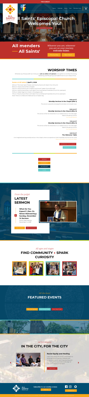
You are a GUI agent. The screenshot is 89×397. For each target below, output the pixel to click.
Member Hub (77, 8)
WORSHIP (44, 166)
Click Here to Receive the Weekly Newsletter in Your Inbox (44, 25)
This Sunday (54, 55)
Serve (65, 8)
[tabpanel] (44, 22)
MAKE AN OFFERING (69, 147)
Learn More (52, 368)
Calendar (60, 8)
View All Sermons (31, 228)
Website (74, 117)
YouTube (68, 117)
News (54, 8)
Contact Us (71, 390)
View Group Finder (45, 309)
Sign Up (46, 389)
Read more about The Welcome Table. (66, 139)
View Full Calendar (32, 309)
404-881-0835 (42, 395)
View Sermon (19, 228)
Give (70, 8)
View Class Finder (57, 309)
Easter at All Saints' (19, 82)
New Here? (68, 55)
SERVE (44, 159)
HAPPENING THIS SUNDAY (67, 144)
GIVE (44, 170)
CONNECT (44, 163)
